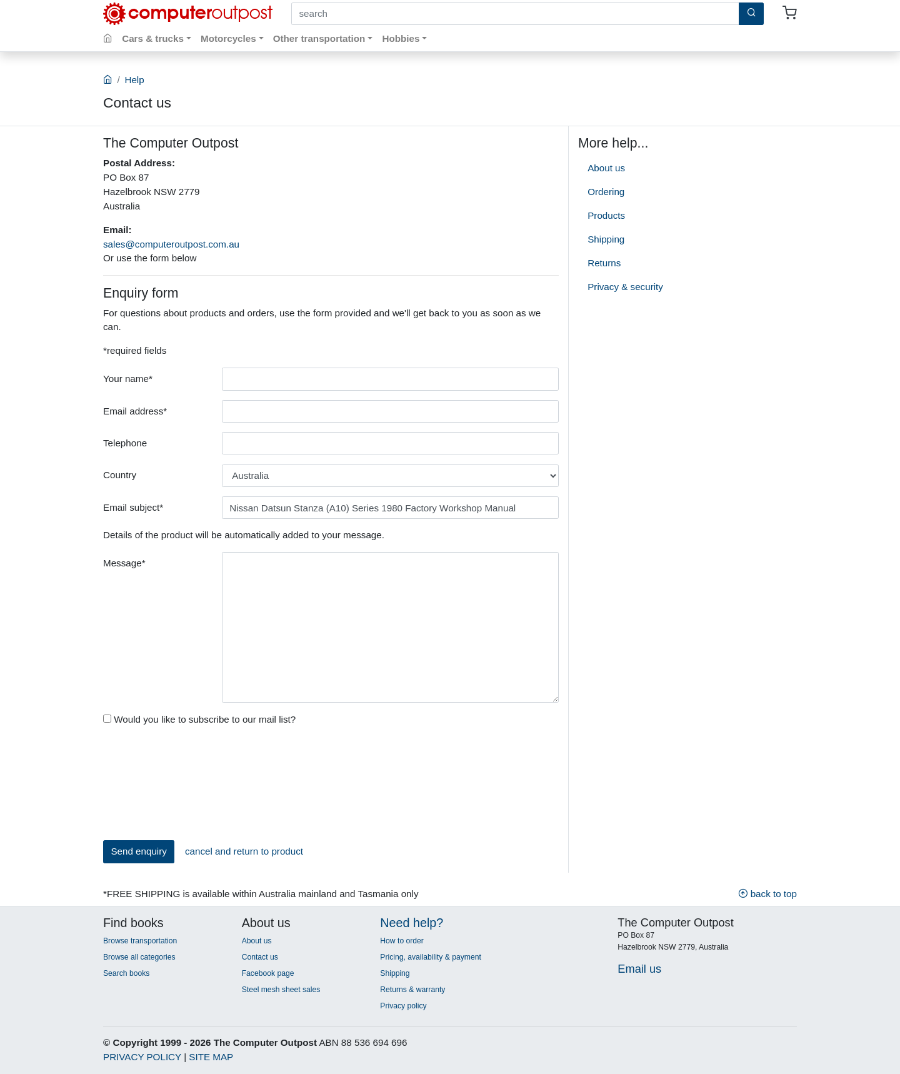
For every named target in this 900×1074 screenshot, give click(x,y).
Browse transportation (140, 940)
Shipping (606, 239)
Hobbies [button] (400, 38)
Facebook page (268, 973)
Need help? (411, 923)
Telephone (125, 443)
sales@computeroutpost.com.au (171, 244)
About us (606, 168)
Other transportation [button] (319, 38)
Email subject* (133, 507)
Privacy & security (625, 286)
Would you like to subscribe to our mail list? (199, 719)
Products (606, 215)
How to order (402, 940)
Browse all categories (139, 957)
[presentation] (154, 786)
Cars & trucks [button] (153, 38)
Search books (126, 973)
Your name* (127, 378)
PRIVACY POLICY (142, 1056)
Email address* (135, 411)
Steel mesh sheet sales (281, 989)
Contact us (260, 957)
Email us (639, 968)
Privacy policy (403, 1005)
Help (134, 79)
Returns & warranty (412, 989)
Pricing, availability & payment (430, 957)
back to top (767, 893)
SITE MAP (211, 1056)
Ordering (606, 191)
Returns (604, 263)
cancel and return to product (244, 851)
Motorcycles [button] (228, 38)
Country (119, 474)
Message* (124, 563)
